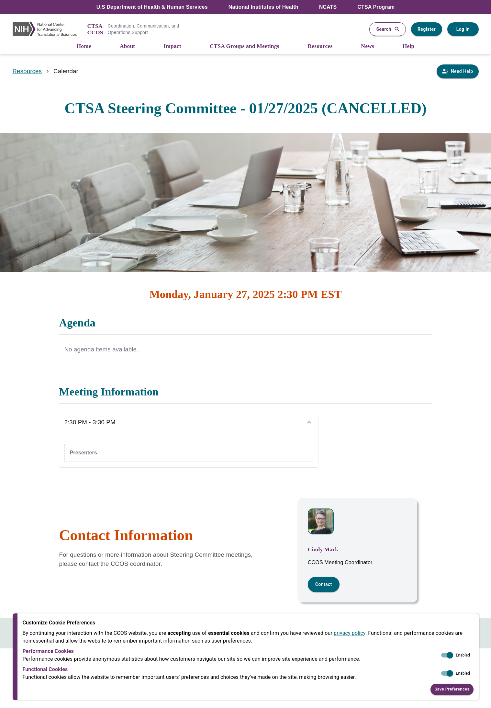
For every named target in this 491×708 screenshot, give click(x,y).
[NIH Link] (47, 29)
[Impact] (172, 46)
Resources (27, 71)
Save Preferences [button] (452, 689)
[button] (188, 422)
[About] (127, 46)
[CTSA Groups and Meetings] (244, 46)
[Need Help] (457, 71)
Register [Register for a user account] (427, 29)
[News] (367, 46)
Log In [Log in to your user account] (462, 29)
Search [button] (387, 29)
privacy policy (349, 633)
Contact (323, 584)
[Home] (84, 46)
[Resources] (320, 46)
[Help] (408, 46)
